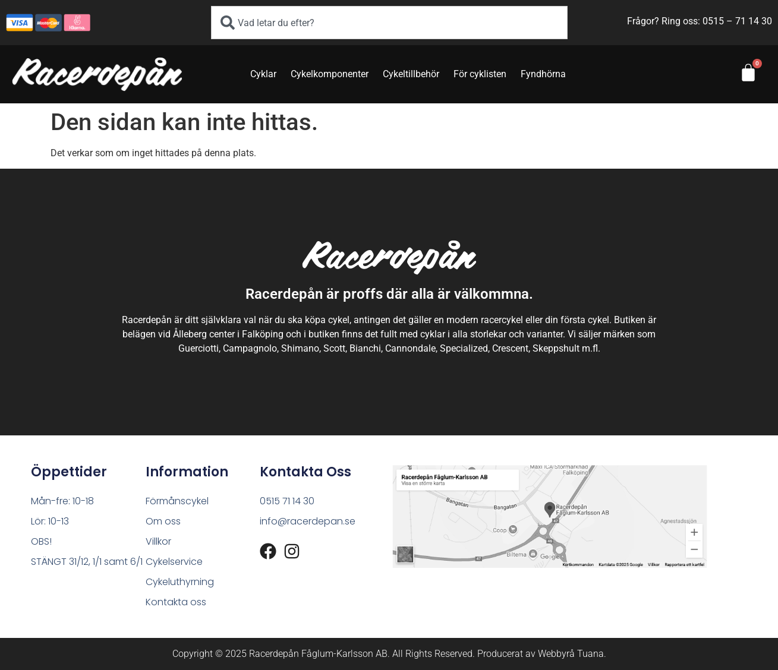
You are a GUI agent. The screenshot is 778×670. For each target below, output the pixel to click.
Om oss (163, 521)
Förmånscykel (177, 501)
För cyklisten (479, 74)
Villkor (158, 541)
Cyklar (263, 74)
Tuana (590, 653)
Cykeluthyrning (180, 582)
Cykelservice (174, 561)
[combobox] (389, 22)
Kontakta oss (176, 602)
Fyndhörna (543, 74)
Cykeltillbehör (411, 74)
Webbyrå (556, 653)
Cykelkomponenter (329, 74)
